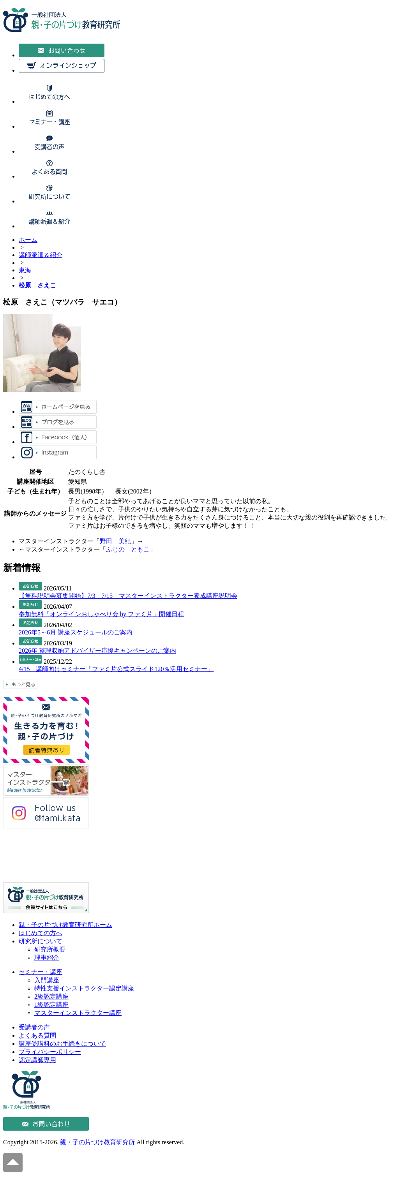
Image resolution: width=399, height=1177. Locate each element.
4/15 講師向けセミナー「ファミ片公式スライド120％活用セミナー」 (116, 669)
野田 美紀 (115, 541)
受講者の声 (34, 1027)
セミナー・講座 (40, 972)
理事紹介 (46, 957)
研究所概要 (49, 949)
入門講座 (46, 980)
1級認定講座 (51, 1004)
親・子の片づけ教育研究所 (97, 1142)
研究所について (40, 941)
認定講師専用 (37, 1060)
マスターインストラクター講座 (78, 1013)
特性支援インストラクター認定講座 (84, 988)
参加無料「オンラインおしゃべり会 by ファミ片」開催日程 (101, 614)
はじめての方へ (40, 933)
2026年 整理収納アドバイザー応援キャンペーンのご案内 (97, 650)
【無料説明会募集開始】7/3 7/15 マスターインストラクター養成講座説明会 (128, 595)
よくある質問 (37, 1035)
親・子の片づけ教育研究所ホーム (65, 925)
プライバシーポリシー (50, 1051)
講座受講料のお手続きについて (62, 1043)
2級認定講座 (51, 996)
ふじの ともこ (128, 549)
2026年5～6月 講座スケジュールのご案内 (75, 632)
